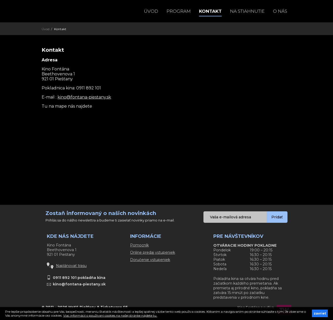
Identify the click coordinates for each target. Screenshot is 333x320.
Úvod (151, 11)
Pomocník (139, 245)
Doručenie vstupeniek (150, 259)
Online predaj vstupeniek (152, 252)
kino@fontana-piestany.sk (84, 97)
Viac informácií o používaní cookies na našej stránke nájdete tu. (110, 315)
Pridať (277, 217)
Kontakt (210, 11)
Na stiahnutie (247, 11)
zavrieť (320, 313)
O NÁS (280, 11)
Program (178, 11)
